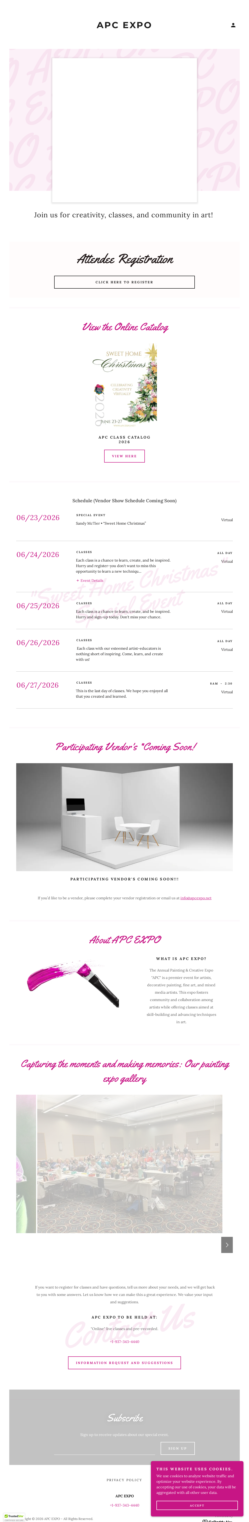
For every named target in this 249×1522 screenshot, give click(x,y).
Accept (197, 1505)
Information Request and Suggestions (124, 1315)
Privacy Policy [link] (125, 1432)
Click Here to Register (125, 282)
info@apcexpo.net (196, 850)
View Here (124, 456)
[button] (233, 25)
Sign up (177, 1401)
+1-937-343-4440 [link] (124, 1294)
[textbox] (104, 1400)
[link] (124, 26)
